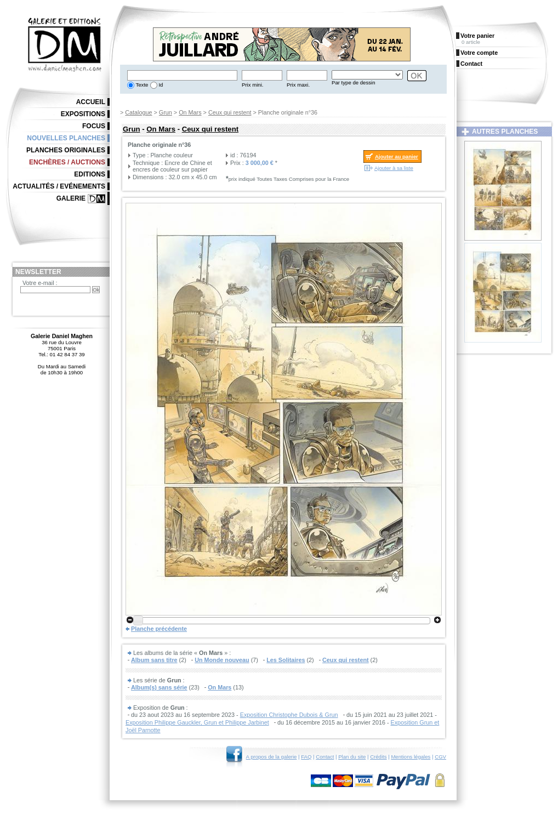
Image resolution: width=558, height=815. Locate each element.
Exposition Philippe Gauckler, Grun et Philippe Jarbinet (197, 722)
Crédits (378, 757)
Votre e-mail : (40, 283)
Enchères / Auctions (67, 162)
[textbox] (182, 75)
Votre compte (479, 52)
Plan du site (352, 757)
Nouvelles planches (66, 138)
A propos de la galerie (271, 757)
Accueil (90, 102)
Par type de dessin (353, 82)
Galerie (71, 198)
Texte (141, 85)
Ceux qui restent (230, 112)
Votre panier (477, 35)
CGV (440, 757)
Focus (93, 126)
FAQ (306, 757)
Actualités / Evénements (59, 186)
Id (160, 85)
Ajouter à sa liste (393, 168)
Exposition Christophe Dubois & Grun (289, 714)
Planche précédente (159, 628)
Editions (89, 174)
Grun (165, 112)
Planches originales (65, 150)
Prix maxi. (298, 85)
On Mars (190, 112)
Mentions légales (410, 757)
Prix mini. (252, 85)
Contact (325, 757)
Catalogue (138, 112)
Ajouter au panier (396, 156)
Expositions (83, 114)
